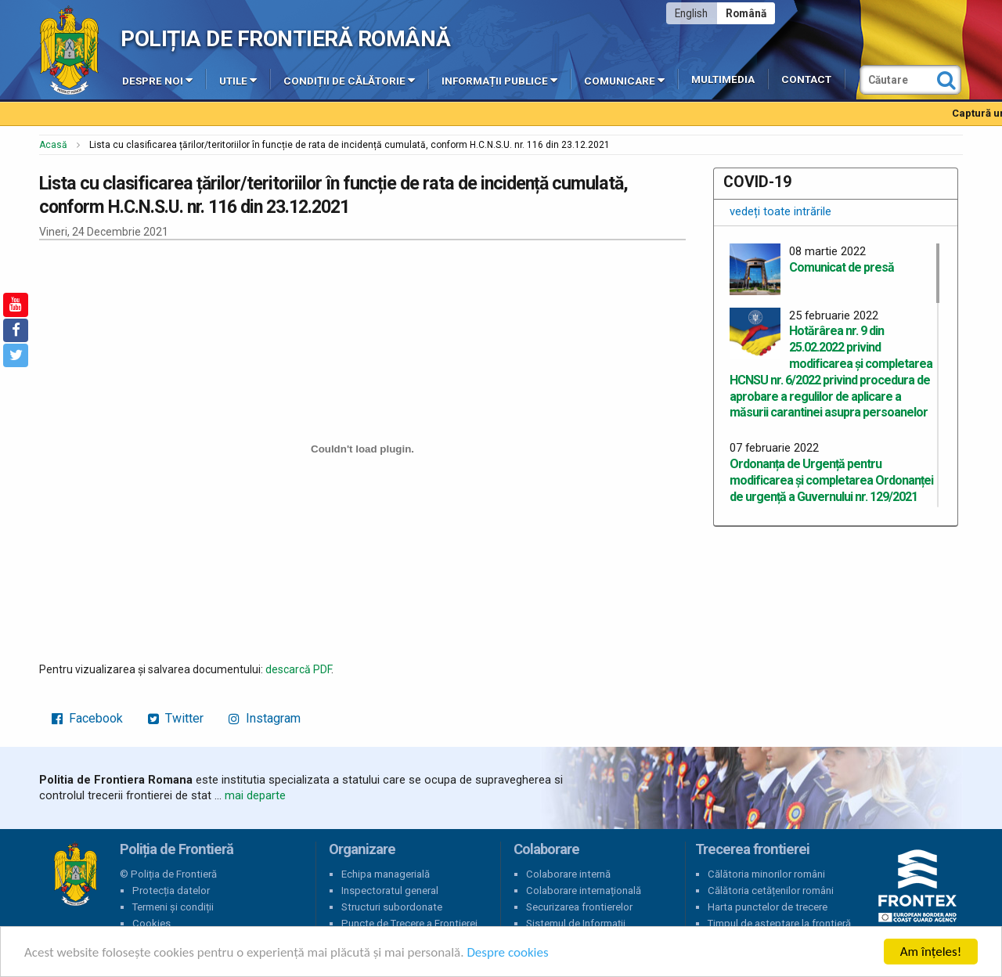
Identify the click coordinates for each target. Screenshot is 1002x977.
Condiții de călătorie (349, 79)
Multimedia (723, 79)
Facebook (87, 718)
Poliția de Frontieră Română (285, 39)
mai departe (255, 795)
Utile (238, 79)
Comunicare (624, 79)
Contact (806, 79)
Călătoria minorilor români (766, 874)
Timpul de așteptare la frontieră (779, 923)
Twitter (176, 718)
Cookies (151, 923)
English (691, 13)
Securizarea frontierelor (579, 907)
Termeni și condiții (173, 907)
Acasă (53, 144)
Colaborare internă (568, 874)
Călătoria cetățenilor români (771, 890)
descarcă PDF (298, 669)
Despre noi (157, 79)
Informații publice (499, 79)
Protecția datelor (171, 890)
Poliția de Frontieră (75, 874)
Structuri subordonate (391, 907)
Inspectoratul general (389, 890)
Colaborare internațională (583, 890)
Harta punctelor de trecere (767, 907)
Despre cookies (507, 953)
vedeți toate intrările (780, 211)
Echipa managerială (385, 874)
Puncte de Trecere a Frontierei (409, 923)
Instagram (265, 718)
